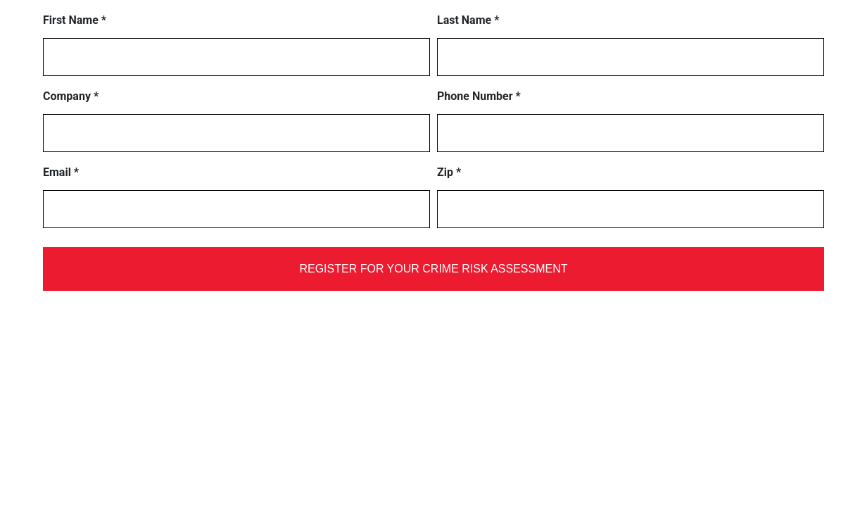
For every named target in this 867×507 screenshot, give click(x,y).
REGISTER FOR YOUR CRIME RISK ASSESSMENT (433, 269)
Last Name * (468, 20)
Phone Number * (479, 96)
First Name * (74, 20)
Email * (61, 172)
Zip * (449, 172)
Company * (71, 96)
